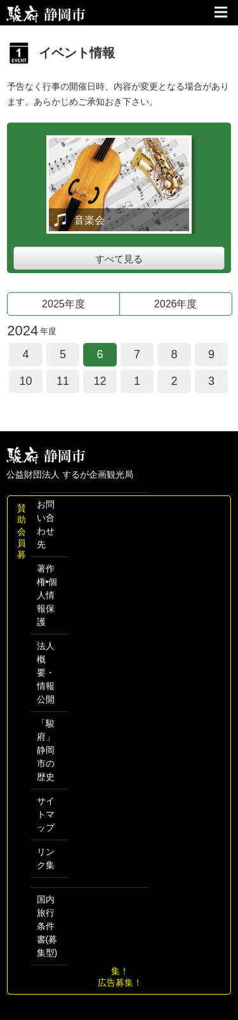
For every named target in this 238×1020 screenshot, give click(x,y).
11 (62, 381)
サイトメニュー (222, 12)
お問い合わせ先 (46, 524)
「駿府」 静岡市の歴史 (46, 750)
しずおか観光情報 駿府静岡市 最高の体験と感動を (46, 455)
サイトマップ (46, 814)
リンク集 (46, 858)
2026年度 (175, 304)
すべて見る (119, 258)
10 (25, 381)
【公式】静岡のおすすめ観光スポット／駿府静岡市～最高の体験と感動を (46, 14)
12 (99, 381)
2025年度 (63, 304)
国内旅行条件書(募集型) (47, 926)
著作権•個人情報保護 (47, 595)
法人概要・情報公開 (46, 672)
